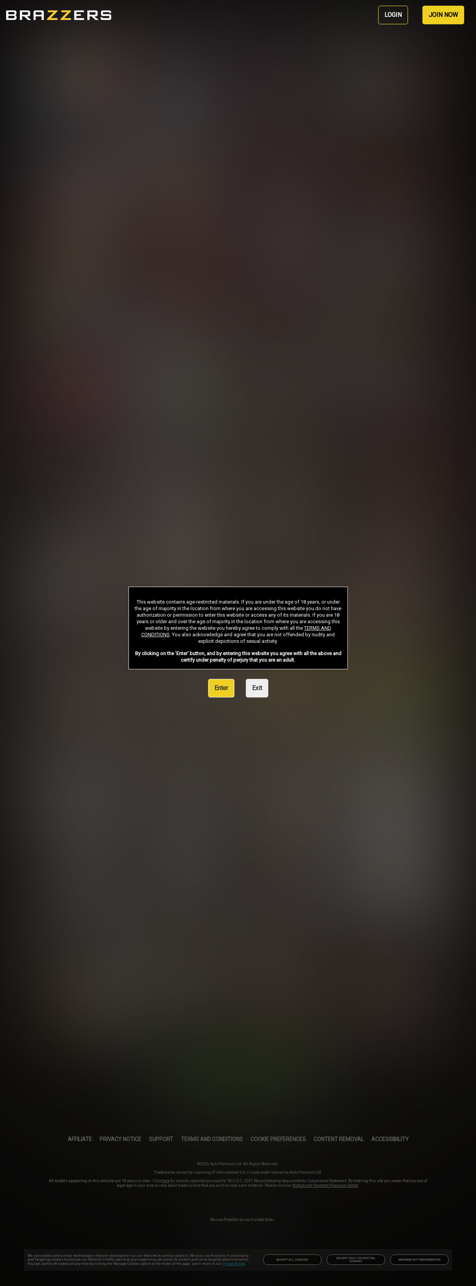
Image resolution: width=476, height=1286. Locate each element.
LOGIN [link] (393, 14)
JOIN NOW (443, 14)
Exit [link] (257, 688)
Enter (221, 688)
